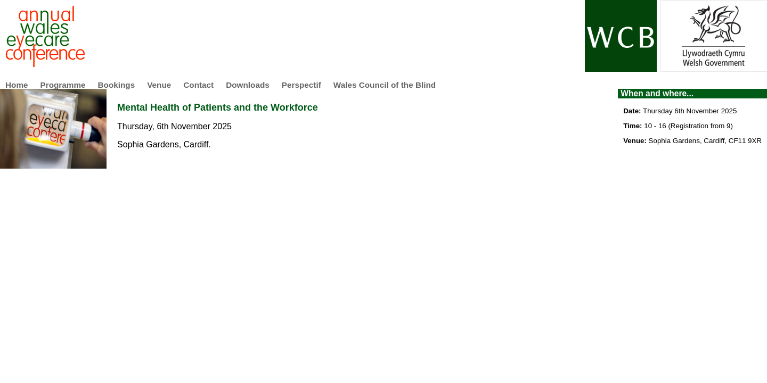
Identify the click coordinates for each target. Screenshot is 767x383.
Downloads (248, 85)
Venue (159, 85)
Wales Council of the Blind (384, 85)
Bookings (116, 85)
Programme (63, 85)
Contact (198, 85)
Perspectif (301, 85)
